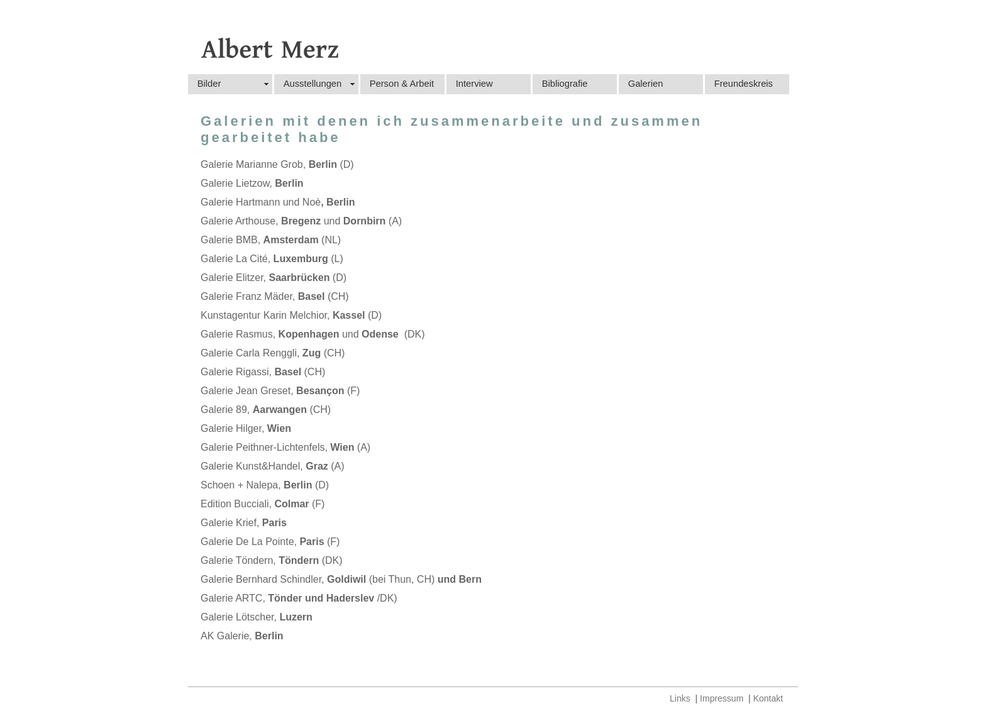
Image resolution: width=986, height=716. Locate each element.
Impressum (721, 698)
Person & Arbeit (402, 84)
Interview (474, 84)
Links (680, 698)
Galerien (645, 84)
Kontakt (768, 698)
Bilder (209, 84)
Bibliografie (565, 84)
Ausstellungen (312, 84)
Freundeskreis (743, 84)
